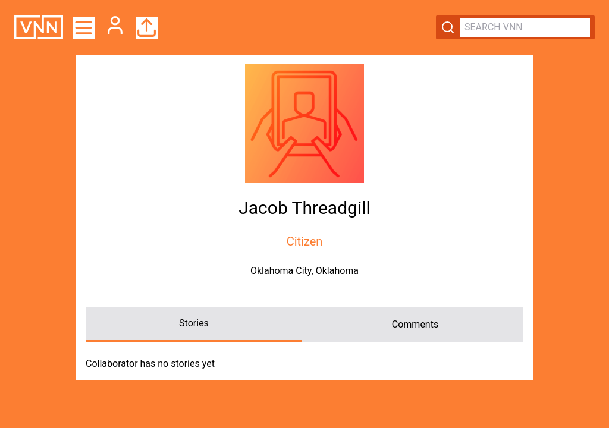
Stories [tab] (194, 323)
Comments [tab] (415, 324)
